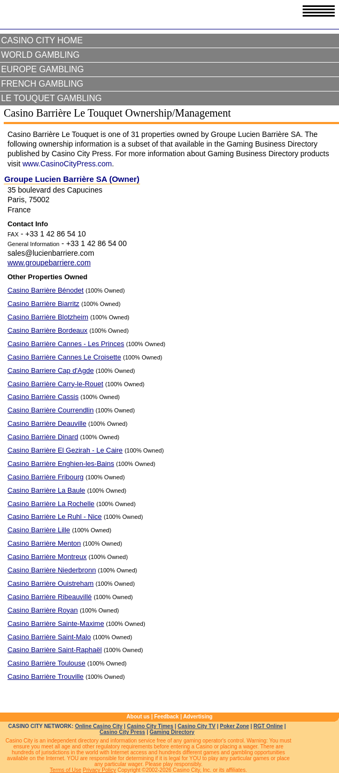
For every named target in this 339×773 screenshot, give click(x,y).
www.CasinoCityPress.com (67, 163)
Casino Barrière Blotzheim (47, 317)
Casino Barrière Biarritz (43, 304)
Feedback (166, 717)
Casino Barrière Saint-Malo (49, 637)
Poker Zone (234, 726)
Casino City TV (196, 726)
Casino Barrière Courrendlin (50, 410)
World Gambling (40, 54)
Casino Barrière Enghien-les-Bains (60, 464)
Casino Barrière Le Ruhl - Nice (54, 516)
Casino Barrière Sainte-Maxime (55, 623)
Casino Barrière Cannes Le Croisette (64, 357)
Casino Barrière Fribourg (45, 477)
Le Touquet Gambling (51, 98)
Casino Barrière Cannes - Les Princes (65, 344)
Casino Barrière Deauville (46, 423)
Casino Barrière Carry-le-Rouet (55, 384)
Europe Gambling (42, 69)
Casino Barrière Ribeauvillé (49, 597)
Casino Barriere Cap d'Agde (50, 370)
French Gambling (42, 83)
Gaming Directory (172, 732)
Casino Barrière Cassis (43, 397)
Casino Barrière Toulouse (46, 663)
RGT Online (268, 726)
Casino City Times (150, 726)
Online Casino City (98, 726)
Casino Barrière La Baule (46, 490)
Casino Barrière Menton (44, 543)
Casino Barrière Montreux (47, 557)
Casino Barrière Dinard (42, 437)
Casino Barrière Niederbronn (51, 570)
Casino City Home (42, 40)
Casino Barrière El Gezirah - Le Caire (64, 450)
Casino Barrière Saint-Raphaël (54, 650)
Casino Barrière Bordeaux (47, 330)
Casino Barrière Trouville (45, 676)
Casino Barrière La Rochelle (51, 504)
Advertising (197, 717)
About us (138, 717)
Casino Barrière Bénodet (45, 290)
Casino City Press (122, 732)
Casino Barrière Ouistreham (50, 583)
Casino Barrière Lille (38, 530)
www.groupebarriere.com (49, 262)
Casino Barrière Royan (42, 610)
